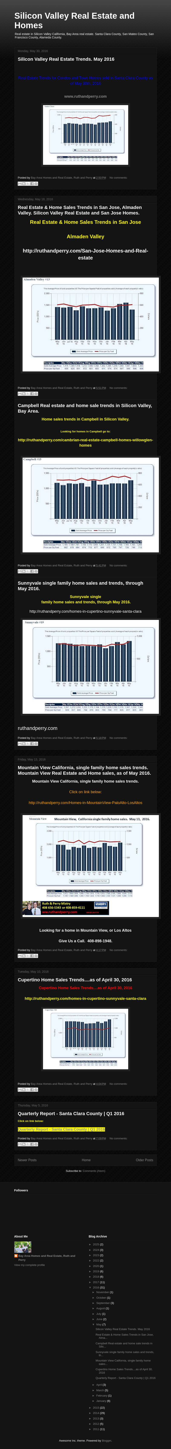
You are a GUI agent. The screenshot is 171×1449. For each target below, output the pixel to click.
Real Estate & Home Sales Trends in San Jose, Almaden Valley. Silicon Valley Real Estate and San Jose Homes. (80, 210)
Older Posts (144, 1160)
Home (86, 1160)
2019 (96, 1271)
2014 (96, 1413)
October (101, 1297)
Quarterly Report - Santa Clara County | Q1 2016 (71, 1113)
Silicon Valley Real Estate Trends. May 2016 (66, 59)
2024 (96, 1249)
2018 (96, 1276)
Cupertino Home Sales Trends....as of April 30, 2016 (75, 979)
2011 (96, 1429)
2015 (96, 1407)
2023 (96, 1255)
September (103, 1303)
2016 (96, 1287)
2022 (96, 1260)
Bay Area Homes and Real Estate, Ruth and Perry (47, 1257)
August (101, 1308)
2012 (96, 1423)
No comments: (119, 177)
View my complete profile (29, 1265)
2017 (96, 1282)
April (99, 1384)
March (100, 1390)
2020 (96, 1266)
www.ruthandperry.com (85, 96)
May (99, 1324)
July (99, 1313)
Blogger (106, 1440)
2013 (96, 1418)
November (103, 1292)
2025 (96, 1244)
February (102, 1395)
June (99, 1319)
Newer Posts (27, 1160)
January (101, 1400)
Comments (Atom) (94, 1170)
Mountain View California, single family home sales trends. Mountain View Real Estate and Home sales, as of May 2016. (84, 770)
